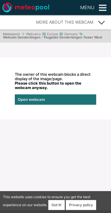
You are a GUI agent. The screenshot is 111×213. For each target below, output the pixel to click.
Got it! (57, 205)
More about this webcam (70, 22)
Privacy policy (81, 205)
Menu (93, 8)
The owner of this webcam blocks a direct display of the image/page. (55, 88)
